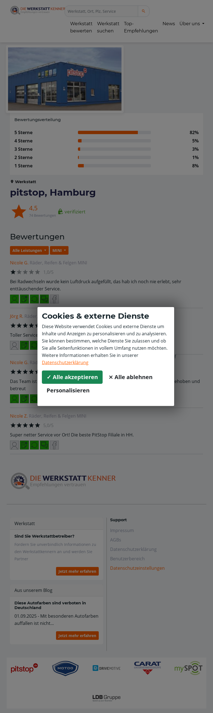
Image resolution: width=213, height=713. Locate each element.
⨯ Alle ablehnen (130, 377)
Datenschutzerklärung (65, 362)
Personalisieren (68, 390)
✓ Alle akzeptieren (72, 377)
